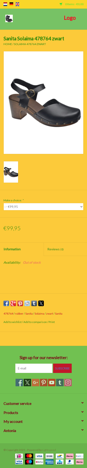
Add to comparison (35, 322)
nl (5, 4)
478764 (8, 313)
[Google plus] (35, 382)
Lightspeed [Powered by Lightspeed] (49, 450)
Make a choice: (13, 200)
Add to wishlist (12, 322)
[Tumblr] (60, 382)
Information (12, 249)
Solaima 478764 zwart (30, 44)
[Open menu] (9, 18)
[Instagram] (68, 382)
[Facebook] (19, 382)
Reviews (55, 249)
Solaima (39, 313)
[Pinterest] (43, 382)
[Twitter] (27, 382)
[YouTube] (51, 382)
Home (7, 44)
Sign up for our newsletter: (43, 357)
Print (52, 322)
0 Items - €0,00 (72, 4)
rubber (19, 313)
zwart (49, 313)
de (11, 4)
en (17, 4)
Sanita (29, 313)
